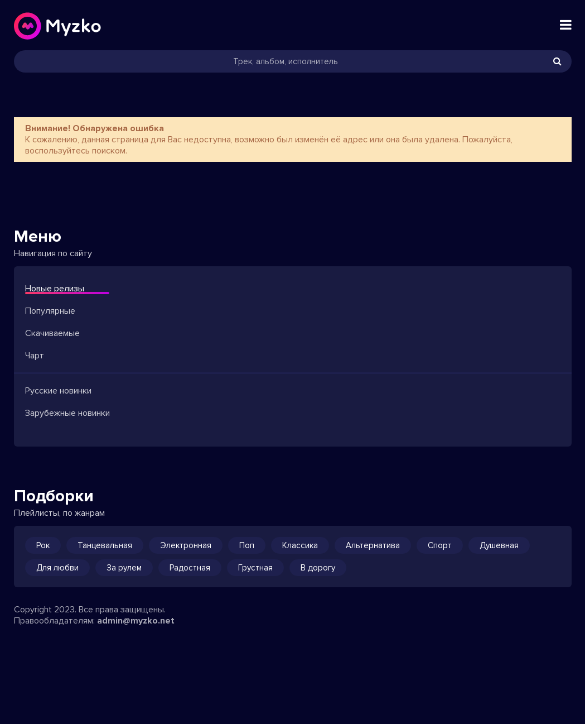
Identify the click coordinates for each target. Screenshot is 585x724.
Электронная (185, 545)
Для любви (57, 568)
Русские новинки (58, 390)
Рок (43, 545)
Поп (246, 545)
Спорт (440, 545)
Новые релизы (54, 288)
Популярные (50, 311)
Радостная (190, 568)
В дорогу (318, 568)
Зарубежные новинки (67, 413)
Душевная (499, 545)
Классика (300, 545)
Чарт (34, 355)
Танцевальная (105, 545)
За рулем (124, 568)
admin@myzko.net (136, 620)
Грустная (255, 568)
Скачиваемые (52, 333)
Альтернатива (373, 545)
